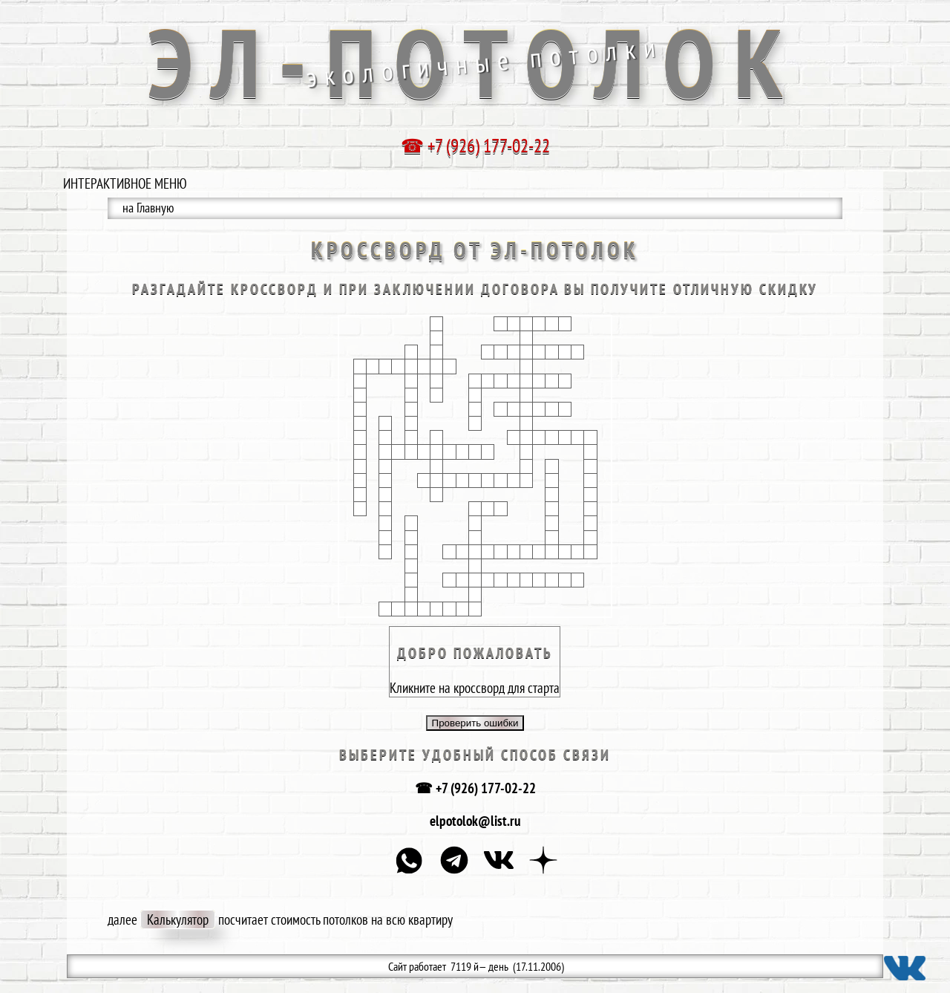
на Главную (148, 207)
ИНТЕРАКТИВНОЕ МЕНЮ (125, 183)
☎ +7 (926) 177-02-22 (475, 788)
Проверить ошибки (475, 723)
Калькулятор (177, 919)
